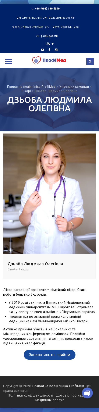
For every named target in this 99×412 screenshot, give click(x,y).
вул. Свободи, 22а (67, 26)
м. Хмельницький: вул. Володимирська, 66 (47, 17)
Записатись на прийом (49, 354)
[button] (8, 61)
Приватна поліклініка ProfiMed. (58, 386)
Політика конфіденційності (31, 395)
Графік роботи (49, 36)
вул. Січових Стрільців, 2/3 (32, 26)
